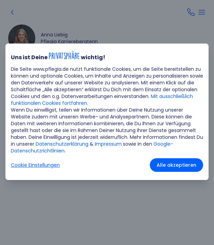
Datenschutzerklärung (62, 144)
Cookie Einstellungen (35, 165)
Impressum (108, 144)
